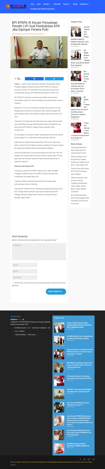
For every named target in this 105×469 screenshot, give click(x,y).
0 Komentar (41, 34)
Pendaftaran (84, 4)
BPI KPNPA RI (17, 34)
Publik (35, 34)
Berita (39, 4)
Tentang (65, 4)
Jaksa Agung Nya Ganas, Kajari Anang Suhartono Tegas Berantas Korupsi (78, 150)
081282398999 (20, 335)
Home (32, 4)
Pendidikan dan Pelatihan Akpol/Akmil (42, 9)
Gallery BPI (57, 4)
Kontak (75, 4)
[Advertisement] (39, 217)
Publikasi (46, 4)
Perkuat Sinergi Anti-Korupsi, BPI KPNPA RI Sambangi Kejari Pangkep (80, 171)
